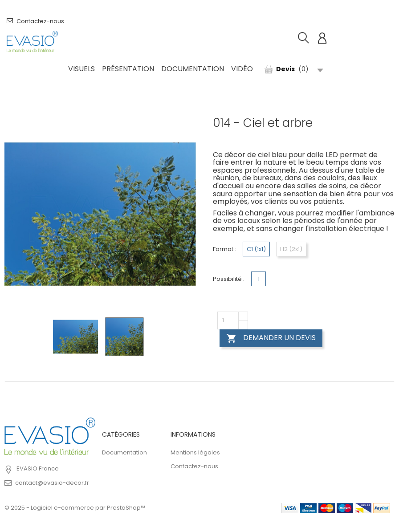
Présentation (128, 69)
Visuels (81, 69)
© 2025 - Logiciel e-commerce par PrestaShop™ (74, 507)
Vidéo (242, 69)
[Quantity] (228, 320)
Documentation (192, 69)
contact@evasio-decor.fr (52, 482)
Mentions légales (195, 452)
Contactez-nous (35, 21)
